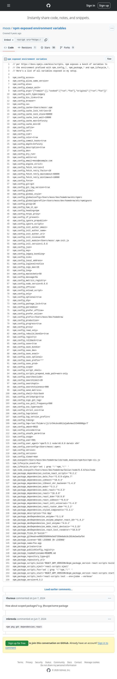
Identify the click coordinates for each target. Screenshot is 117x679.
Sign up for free (17, 643)
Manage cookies (92, 662)
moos (6, 28)
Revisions (27, 47)
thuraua (10, 598)
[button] (46, 40)
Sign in (90, 5)
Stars (48, 47)
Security (39, 662)
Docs (69, 662)
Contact (78, 662)
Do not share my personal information (59, 665)
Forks (67, 47)
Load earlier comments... (58, 589)
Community (59, 662)
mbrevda (11, 618)
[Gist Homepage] (48, 5)
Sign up (104, 5)
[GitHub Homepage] (49, 670)
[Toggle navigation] (9, 5)
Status (48, 662)
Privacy (29, 662)
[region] (58, 322)
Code (9, 47)
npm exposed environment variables (39, 28)
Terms (20, 662)
